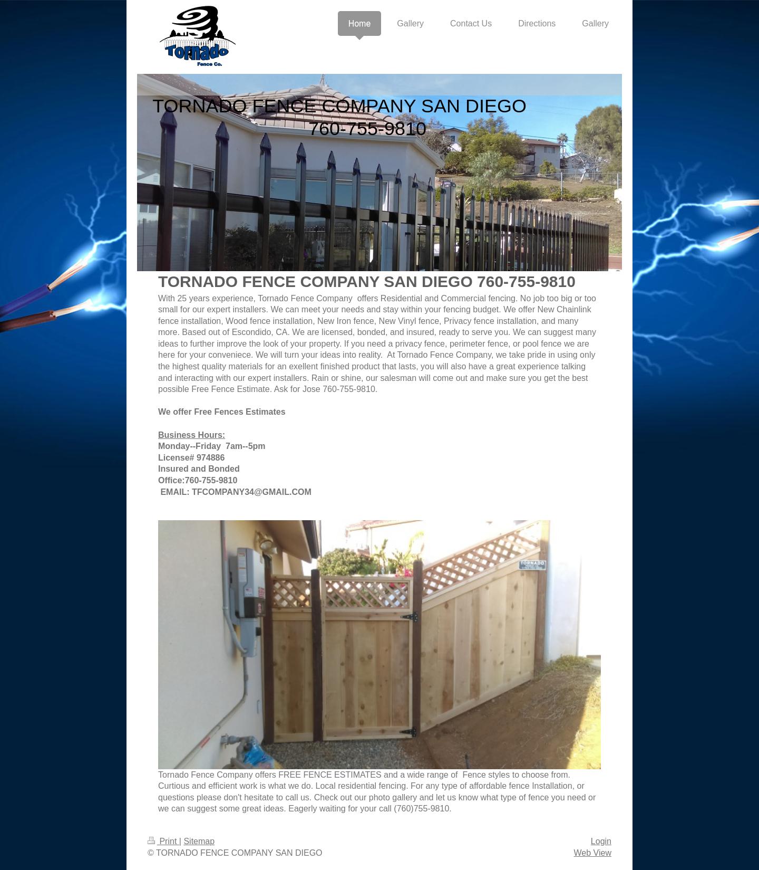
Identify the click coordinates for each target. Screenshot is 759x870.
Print (163, 841)
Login (601, 841)
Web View (592, 852)
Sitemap (199, 841)
